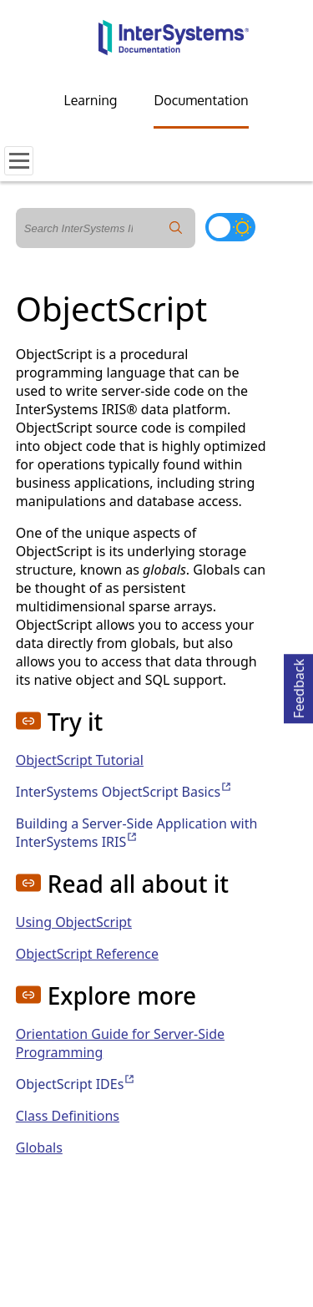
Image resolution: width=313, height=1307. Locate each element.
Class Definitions (67, 1116)
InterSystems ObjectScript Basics (124, 792)
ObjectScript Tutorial (80, 760)
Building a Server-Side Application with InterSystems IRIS (137, 832)
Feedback (299, 686)
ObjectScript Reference (87, 954)
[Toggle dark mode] (230, 227)
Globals (39, 1147)
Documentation (201, 100)
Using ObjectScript (74, 922)
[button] (28, 720)
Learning (91, 100)
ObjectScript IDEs (76, 1084)
